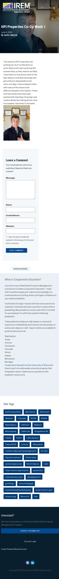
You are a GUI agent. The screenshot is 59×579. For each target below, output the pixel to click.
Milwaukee (38, 444)
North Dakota (33, 464)
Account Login (30, 541)
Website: (10, 226)
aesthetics (38, 470)
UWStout (25, 425)
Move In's (25, 496)
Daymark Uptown (13, 457)
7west (19, 438)
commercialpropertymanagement (20, 451)
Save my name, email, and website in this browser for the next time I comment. (20, 240)
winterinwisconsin (13, 464)
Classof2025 (10, 444)
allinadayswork (34, 477)
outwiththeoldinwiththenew (18, 490)
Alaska (8, 438)
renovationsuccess (14, 477)
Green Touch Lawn (44, 490)
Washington (10, 425)
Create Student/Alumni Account (14, 549)
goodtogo (9, 483)
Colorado (22, 418)
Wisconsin (44, 412)
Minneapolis (10, 431)
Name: (9, 205)
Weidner (9, 418)
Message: (10, 178)
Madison (38, 425)
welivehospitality (20, 269)
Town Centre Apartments (16, 470)
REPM (33, 418)
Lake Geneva (32, 438)
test (36, 496)
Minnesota (30, 412)
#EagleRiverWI (41, 431)
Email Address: (13, 215)
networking (10, 496)
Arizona (24, 444)
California (25, 431)
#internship (30, 457)
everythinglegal (26, 483)
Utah (46, 464)
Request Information (30, 531)
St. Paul (44, 451)
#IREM (44, 418)
